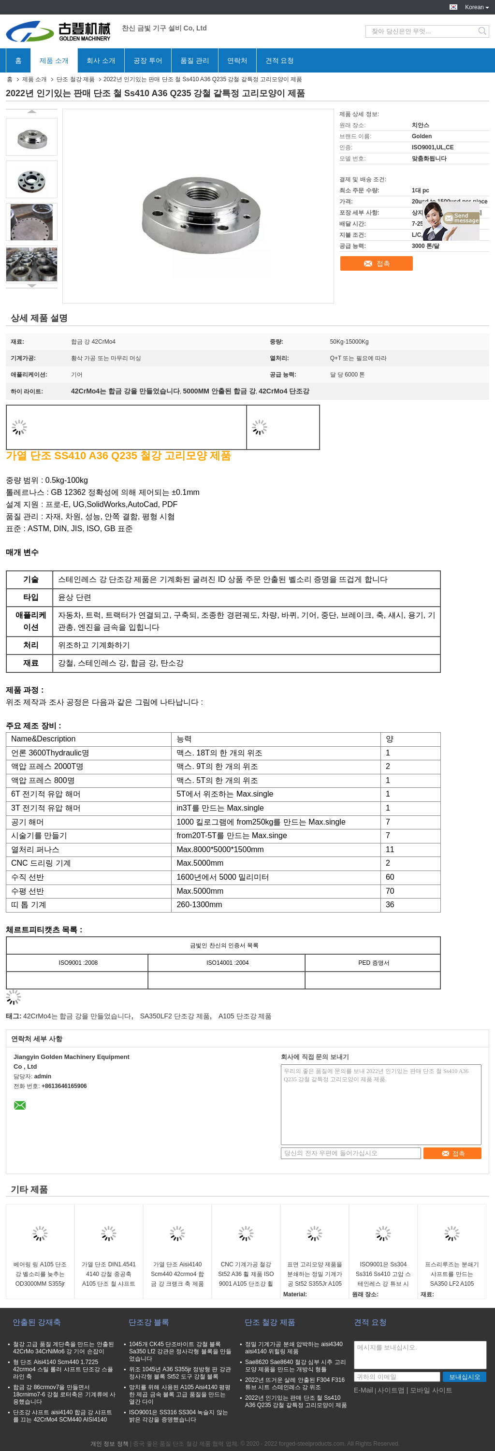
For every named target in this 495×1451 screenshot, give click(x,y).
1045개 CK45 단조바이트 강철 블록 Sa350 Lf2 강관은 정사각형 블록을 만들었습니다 (180, 1351)
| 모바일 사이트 (429, 1390)
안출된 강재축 (37, 1322)
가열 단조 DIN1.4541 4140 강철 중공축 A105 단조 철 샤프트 (109, 1274)
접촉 (383, 263)
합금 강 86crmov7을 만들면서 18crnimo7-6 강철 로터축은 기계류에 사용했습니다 (64, 1394)
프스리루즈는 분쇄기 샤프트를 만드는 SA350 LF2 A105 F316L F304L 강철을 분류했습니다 (452, 1275)
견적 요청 (279, 60)
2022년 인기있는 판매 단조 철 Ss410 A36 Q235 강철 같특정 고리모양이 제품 (296, 1401)
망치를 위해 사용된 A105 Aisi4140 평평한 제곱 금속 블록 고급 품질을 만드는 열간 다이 (180, 1394)
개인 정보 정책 (109, 1443)
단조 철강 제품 (76, 79)
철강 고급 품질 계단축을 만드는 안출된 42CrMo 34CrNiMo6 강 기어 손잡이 (63, 1348)
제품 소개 (54, 60)
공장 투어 (147, 60)
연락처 (237, 60)
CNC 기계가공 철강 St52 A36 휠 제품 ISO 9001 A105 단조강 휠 (246, 1274)
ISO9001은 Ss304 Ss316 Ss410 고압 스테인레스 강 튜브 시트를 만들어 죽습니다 (383, 1275)
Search (483, 31)
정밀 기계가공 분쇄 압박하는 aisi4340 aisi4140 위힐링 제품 (294, 1348)
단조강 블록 (149, 1322)
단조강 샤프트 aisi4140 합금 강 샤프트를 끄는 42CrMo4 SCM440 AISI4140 (62, 1416)
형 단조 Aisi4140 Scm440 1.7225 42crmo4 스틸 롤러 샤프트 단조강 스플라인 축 (63, 1369)
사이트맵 (391, 1390)
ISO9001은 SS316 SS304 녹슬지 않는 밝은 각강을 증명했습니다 (178, 1416)
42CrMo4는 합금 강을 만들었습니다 (77, 1016)
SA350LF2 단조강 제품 (175, 1016)
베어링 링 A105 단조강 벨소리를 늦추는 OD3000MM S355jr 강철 (40, 1275)
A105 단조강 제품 (245, 1016)
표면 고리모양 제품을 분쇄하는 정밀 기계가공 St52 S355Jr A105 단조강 (315, 1275)
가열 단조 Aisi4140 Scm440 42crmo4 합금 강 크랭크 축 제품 (177, 1274)
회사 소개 (101, 60)
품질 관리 (194, 60)
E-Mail (363, 1390)
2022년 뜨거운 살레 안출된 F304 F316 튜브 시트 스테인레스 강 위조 (295, 1384)
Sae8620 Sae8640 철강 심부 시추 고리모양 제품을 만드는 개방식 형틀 (295, 1366)
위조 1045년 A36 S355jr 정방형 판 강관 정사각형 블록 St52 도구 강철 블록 (180, 1373)
